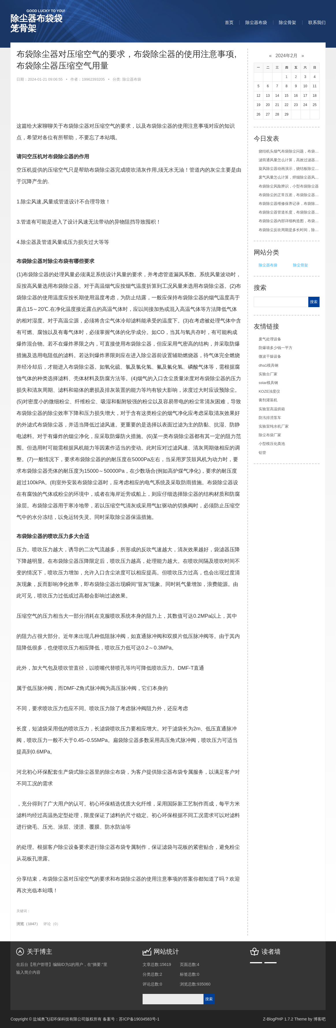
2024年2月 (286, 55)
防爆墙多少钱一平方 (275, 348)
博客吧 (319, 1019)
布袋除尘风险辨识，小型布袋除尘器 (289, 186)
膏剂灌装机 (268, 400)
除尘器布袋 (256, 22)
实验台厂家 (268, 374)
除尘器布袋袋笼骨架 (37, 21)
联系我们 (317, 22)
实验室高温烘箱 (272, 409)
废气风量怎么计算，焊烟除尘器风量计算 (292, 177)
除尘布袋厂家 (270, 435)
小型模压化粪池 (272, 443)
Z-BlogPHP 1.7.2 (278, 1019)
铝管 (262, 452)
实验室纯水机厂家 (274, 426)
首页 (229, 22)
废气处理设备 (270, 339)
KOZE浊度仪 (269, 391)
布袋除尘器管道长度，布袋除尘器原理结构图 (296, 212)
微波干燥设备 (270, 356)
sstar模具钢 (268, 383)
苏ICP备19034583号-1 (139, 1019)
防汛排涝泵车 (270, 417)
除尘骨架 (287, 22)
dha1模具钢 (268, 365)
